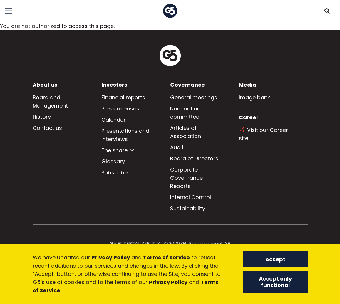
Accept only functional (275, 282)
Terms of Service (166, 257)
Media (247, 84)
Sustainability (187, 208)
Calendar (113, 119)
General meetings (193, 97)
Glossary (113, 161)
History (42, 116)
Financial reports (123, 97)
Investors (114, 84)
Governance (187, 84)
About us (45, 84)
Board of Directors (194, 158)
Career (249, 117)
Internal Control (190, 197)
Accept (275, 259)
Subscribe (114, 172)
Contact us (47, 128)
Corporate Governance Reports (186, 178)
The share (114, 150)
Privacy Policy (110, 257)
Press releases (120, 108)
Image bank (254, 97)
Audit (177, 147)
